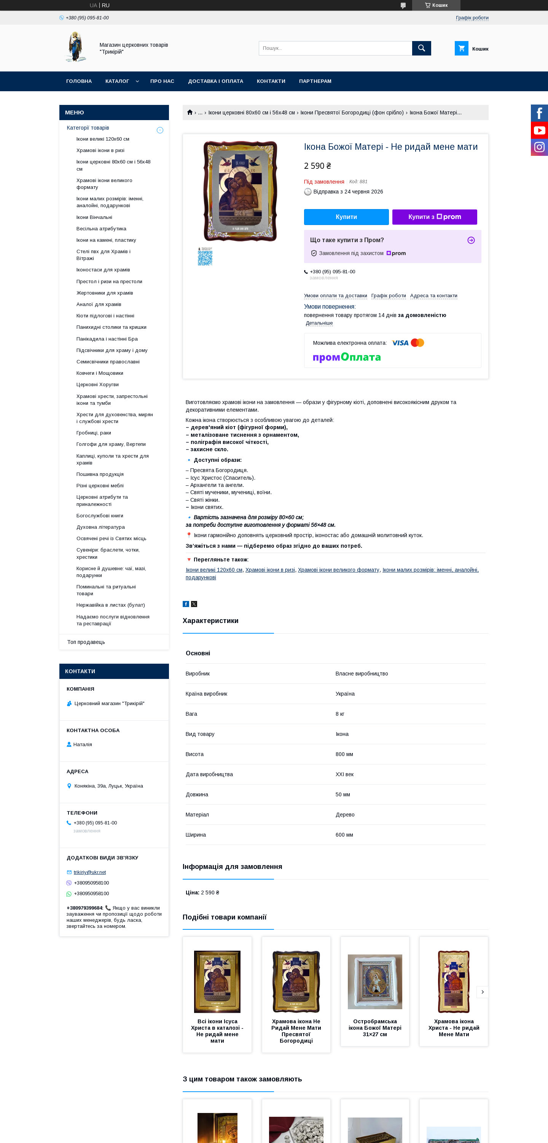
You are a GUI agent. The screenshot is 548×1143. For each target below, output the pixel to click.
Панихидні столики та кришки (111, 327)
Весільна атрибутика (101, 228)
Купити (346, 217)
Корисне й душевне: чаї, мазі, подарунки (111, 572)
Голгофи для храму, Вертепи (111, 444)
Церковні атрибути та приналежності (102, 500)
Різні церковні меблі (100, 485)
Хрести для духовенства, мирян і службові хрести (114, 418)
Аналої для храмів (98, 304)
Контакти (271, 81)
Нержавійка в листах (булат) (110, 605)
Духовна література (100, 527)
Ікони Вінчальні (94, 217)
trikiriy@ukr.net (90, 872)
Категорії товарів (88, 128)
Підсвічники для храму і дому (112, 350)
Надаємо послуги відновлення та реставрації (113, 620)
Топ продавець (86, 642)
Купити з (434, 217)
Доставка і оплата (215, 81)
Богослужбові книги (99, 515)
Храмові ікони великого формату (338, 570)
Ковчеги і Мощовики (99, 373)
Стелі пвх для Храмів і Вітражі (103, 255)
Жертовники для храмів (104, 293)
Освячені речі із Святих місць (111, 538)
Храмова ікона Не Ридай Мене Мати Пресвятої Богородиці (297, 1031)
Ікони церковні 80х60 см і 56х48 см (251, 112)
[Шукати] (421, 48)
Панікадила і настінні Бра (107, 339)
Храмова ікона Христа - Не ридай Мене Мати (455, 1027)
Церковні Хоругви (97, 384)
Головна (79, 81)
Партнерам (315, 81)
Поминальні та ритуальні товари (106, 590)
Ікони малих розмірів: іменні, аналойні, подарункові (109, 202)
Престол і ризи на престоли (109, 281)
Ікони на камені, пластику (106, 240)
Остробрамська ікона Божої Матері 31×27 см (376, 1027)
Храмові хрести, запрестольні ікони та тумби (112, 399)
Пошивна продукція (100, 474)
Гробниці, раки (93, 433)
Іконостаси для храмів (103, 270)
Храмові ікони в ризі (270, 570)
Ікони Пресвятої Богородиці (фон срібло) (352, 112)
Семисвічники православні (108, 362)
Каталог (117, 81)
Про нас (162, 81)
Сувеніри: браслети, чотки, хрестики (108, 553)
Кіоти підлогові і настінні (105, 316)
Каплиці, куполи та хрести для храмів (112, 459)
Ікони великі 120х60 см (214, 570)
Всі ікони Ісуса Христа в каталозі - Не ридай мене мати (218, 1031)
